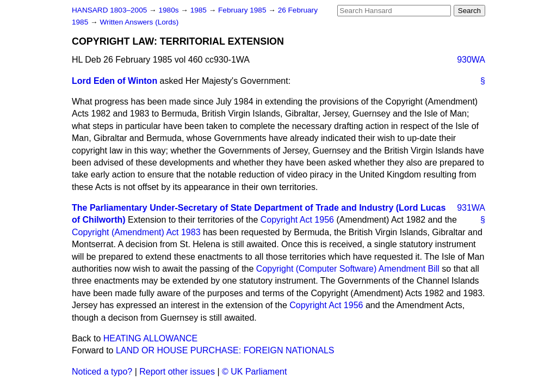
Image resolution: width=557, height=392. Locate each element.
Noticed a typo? (102, 371)
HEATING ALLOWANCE (150, 338)
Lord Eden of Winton (114, 80)
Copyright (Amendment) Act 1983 (136, 232)
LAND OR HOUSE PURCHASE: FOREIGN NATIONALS (225, 350)
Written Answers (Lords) (139, 22)
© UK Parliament (254, 371)
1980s (169, 10)
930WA (471, 59)
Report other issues (177, 371)
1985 (199, 10)
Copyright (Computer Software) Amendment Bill (348, 268)
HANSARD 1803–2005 (109, 10)
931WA (471, 207)
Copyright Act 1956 (297, 219)
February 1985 (243, 10)
